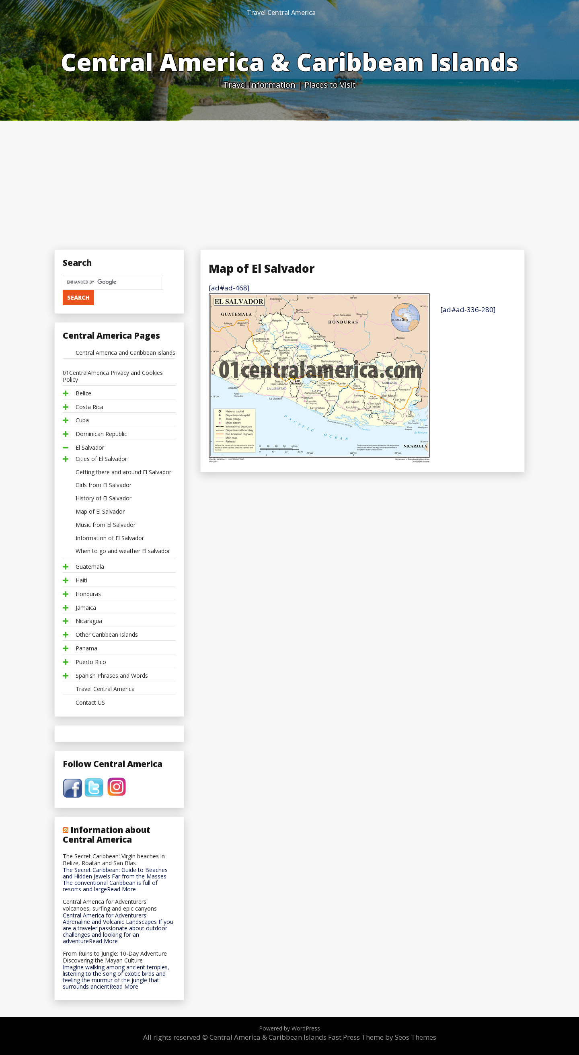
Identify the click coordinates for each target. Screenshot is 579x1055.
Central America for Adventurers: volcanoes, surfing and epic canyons (110, 905)
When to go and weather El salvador (123, 551)
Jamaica (86, 608)
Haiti (81, 580)
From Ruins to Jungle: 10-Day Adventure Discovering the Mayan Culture (115, 957)
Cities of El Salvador (101, 459)
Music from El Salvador (106, 525)
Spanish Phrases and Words (112, 675)
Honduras (88, 594)
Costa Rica (89, 407)
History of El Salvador (103, 498)
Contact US (90, 702)
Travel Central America (281, 12)
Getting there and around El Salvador (123, 472)
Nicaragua (89, 621)
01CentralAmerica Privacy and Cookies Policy (113, 376)
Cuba (82, 420)
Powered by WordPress (289, 1028)
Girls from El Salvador (103, 485)
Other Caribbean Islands (107, 634)
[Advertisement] (289, 181)
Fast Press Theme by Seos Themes (382, 1037)
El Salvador (90, 447)
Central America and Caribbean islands (125, 353)
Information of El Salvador (110, 538)
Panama (86, 648)
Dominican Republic (101, 434)
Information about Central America (106, 834)
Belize (83, 393)
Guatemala (90, 566)
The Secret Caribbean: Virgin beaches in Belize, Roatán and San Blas (114, 860)
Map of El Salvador (100, 511)
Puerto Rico (91, 662)
